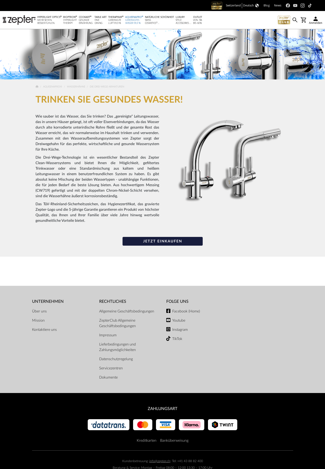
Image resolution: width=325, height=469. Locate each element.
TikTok (177, 339)
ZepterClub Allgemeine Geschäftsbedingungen (117, 323)
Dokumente (108, 377)
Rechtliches (112, 302)
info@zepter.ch (159, 461)
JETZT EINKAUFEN (162, 242)
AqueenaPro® (53, 87)
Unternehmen (48, 302)
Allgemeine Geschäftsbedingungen (126, 311)
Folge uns (177, 302)
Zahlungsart (163, 409)
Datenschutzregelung (116, 359)
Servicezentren (111, 368)
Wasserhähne (76, 87)
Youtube (178, 321)
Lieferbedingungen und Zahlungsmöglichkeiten (117, 347)
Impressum (108, 335)
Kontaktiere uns (44, 330)
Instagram (180, 330)
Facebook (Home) (186, 311)
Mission (38, 321)
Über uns (39, 311)
